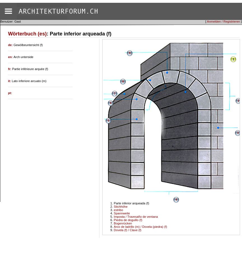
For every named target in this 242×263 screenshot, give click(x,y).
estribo (118, 210)
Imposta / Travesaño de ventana (136, 216)
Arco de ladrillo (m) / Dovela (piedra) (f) (140, 226)
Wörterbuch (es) (27, 34)
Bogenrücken (123, 223)
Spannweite (122, 213)
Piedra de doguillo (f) (128, 220)
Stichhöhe (120, 206)
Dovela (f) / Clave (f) (127, 230)
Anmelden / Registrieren (223, 21)
